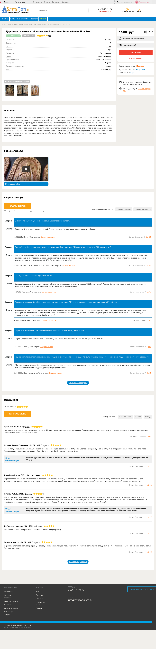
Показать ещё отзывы (78, 562)
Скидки (39, 608)
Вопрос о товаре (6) (121, 209)
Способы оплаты (11, 601)
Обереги (39, 599)
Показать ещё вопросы (78, 383)
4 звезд (147, 417)
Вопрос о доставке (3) (141, 209)
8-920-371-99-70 (105, 9)
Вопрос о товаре (49, 320)
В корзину (136, 52)
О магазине (37, 2)
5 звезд (137, 417)
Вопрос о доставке (48, 237)
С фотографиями (123, 417)
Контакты (55, 2)
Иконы (38, 592)
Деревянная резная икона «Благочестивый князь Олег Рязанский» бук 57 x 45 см (39, 24)
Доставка (65, 2)
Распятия (39, 595)
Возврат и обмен (11, 608)
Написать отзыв (17, 414)
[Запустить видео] (26, 169)
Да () (148, 237)
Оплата (47, 2)
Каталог (4, 24)
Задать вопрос (17, 206)
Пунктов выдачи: (22, 2)
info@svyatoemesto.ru (80, 600)
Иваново (7, 2)
